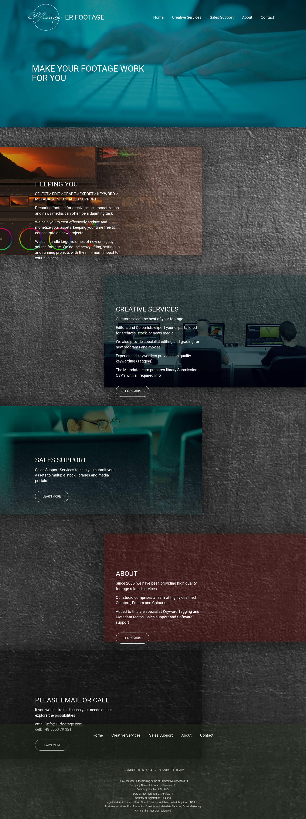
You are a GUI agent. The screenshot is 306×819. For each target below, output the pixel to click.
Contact (267, 17)
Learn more (132, 391)
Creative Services (186, 17)
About (247, 17)
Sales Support (222, 17)
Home (158, 17)
